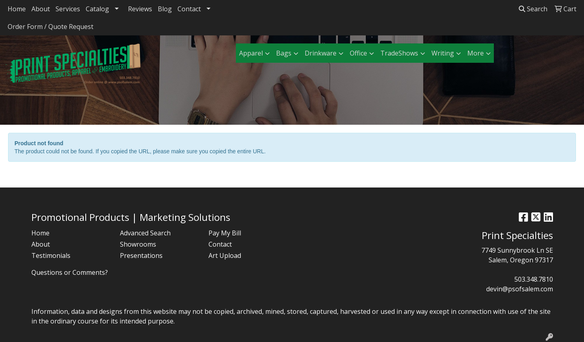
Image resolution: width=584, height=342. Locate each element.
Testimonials (50, 255)
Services (68, 8)
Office (358, 53)
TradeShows (399, 53)
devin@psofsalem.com (519, 288)
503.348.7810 (533, 279)
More (475, 53)
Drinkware (320, 53)
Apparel (251, 53)
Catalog (97, 8)
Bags (283, 53)
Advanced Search (145, 233)
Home (17, 8)
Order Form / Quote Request (50, 26)
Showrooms (138, 244)
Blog (165, 8)
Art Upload (224, 255)
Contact (189, 8)
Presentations (141, 255)
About (40, 8)
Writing (442, 53)
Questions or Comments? (69, 272)
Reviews (140, 8)
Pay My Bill (224, 233)
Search (533, 8)
